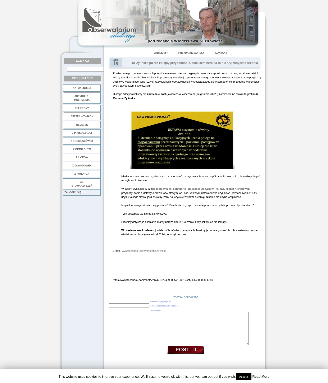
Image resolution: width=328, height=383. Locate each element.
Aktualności (82, 88)
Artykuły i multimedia (82, 98)
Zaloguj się (72, 192)
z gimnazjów (82, 149)
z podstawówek (82, 141)
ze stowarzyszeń (82, 183)
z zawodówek (82, 165)
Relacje (82, 124)
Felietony (82, 108)
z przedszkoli (82, 132)
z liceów (82, 157)
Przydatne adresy (191, 52)
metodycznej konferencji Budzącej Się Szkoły (184, 188)
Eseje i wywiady (81, 116)
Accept (243, 376)
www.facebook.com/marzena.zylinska (144, 250)
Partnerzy (160, 52)
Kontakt (221, 52)
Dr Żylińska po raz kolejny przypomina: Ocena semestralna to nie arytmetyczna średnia (195, 63)
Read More (260, 376)
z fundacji (81, 173)
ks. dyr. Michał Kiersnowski (233, 188)
